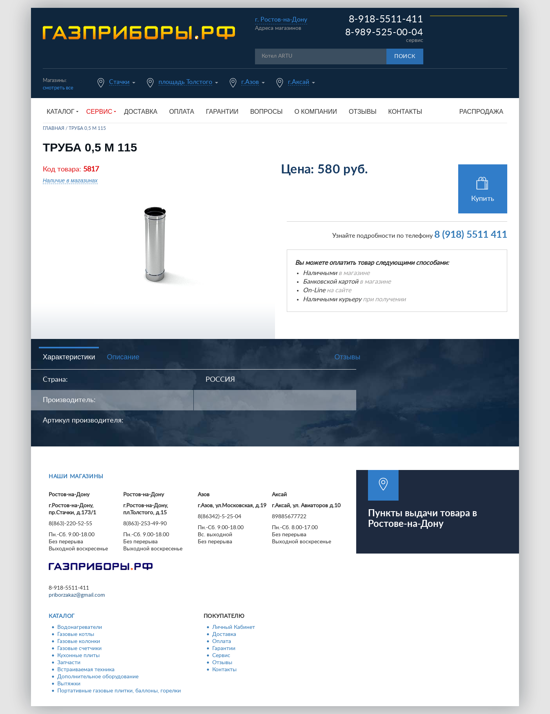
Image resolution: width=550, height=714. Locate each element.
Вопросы (266, 111)
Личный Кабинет (233, 627)
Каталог (62, 616)
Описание (123, 357)
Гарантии (222, 111)
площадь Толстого (185, 82)
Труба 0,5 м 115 (87, 128)
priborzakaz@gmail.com (77, 595)
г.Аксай (298, 82)
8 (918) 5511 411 (470, 235)
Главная (53, 128)
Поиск (404, 56)
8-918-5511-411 (386, 19)
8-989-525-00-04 (384, 32)
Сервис (221, 655)
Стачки (119, 82)
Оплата (181, 111)
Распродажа (481, 111)
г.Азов (250, 82)
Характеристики (69, 357)
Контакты (405, 111)
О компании (315, 111)
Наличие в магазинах (70, 180)
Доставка (140, 111)
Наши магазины (76, 476)
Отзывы (363, 111)
